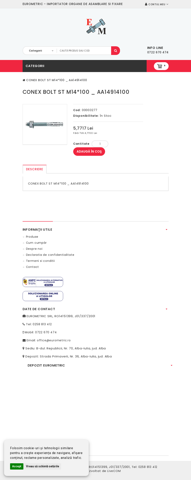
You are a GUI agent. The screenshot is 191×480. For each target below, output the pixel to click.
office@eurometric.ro (54, 340)
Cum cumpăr (36, 243)
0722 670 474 (46, 332)
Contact (32, 267)
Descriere (34, 169)
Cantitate (81, 144)
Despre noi (34, 249)
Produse (32, 237)
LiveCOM (114, 471)
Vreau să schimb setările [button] (42, 466)
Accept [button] (16, 466)
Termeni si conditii (40, 261)
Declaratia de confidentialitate (50, 255)
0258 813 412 (42, 324)
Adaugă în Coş (89, 151)
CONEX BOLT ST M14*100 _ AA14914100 (56, 80)
